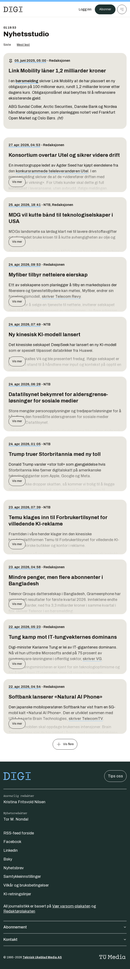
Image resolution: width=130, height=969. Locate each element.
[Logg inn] (85, 9)
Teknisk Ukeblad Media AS (42, 957)
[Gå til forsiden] (13, 9)
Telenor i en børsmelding (50, 611)
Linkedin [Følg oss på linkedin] (10, 850)
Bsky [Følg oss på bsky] (7, 859)
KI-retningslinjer (17, 894)
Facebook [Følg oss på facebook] (12, 842)
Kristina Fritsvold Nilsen (24, 802)
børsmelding (27, 81)
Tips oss (115, 776)
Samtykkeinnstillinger (22, 876)
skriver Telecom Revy (61, 296)
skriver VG (92, 659)
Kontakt (65, 939)
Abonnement (65, 927)
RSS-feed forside (18, 833)
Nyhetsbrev (13, 868)
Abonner (105, 9)
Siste (7, 44)
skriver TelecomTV (86, 718)
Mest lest (23, 44)
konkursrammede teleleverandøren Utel (52, 171)
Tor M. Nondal (15, 819)
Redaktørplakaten (19, 911)
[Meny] (122, 9)
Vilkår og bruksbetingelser (26, 885)
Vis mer (17, 182)
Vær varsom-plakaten (71, 906)
